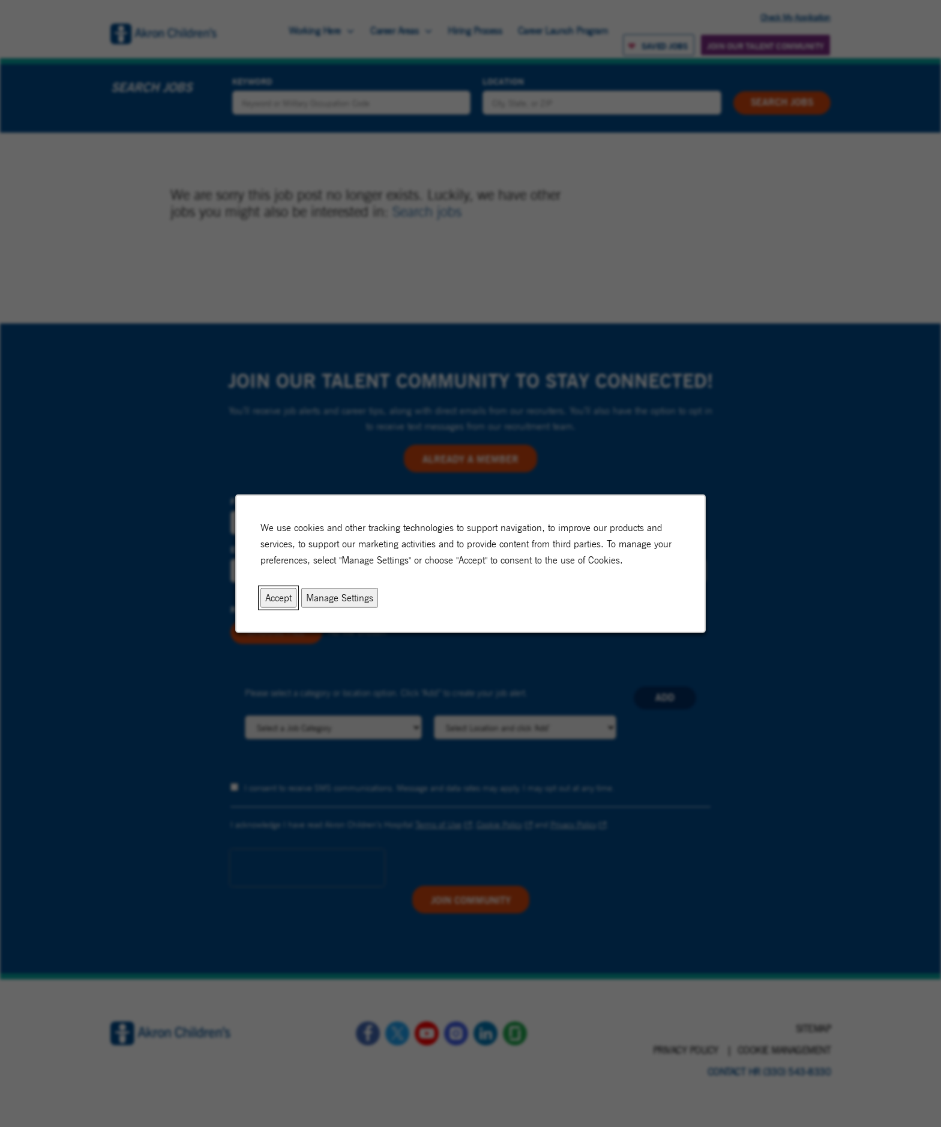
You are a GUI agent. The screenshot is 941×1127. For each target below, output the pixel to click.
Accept (279, 598)
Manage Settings (340, 598)
